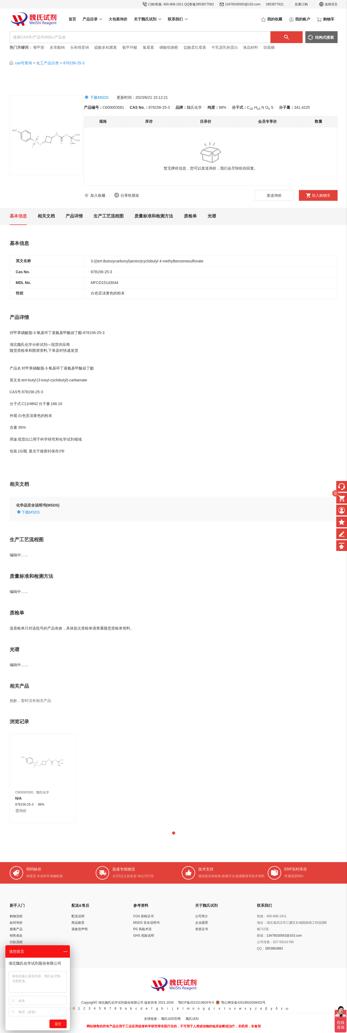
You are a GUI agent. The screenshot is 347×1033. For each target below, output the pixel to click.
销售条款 (16, 935)
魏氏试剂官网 (171, 1019)
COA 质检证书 (143, 916)
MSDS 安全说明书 (146, 923)
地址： (262, 923)
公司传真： (265, 942)
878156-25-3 (73, 63)
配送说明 (77, 916)
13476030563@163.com (242, 4)
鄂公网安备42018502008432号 (243, 1002)
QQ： (261, 948)
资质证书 (201, 929)
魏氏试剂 (192, 1019)
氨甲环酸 (129, 47)
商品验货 (77, 923)
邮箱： (262, 935)
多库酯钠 (58, 47)
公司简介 (201, 916)
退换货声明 (79, 929)
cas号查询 (23, 63)
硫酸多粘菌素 (105, 47)
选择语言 (328, 4)
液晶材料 (250, 47)
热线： (262, 916)
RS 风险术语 (142, 929)
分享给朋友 (129, 195)
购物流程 (16, 916)
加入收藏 (97, 195)
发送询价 (274, 195)
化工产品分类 (47, 63)
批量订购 (301, 4)
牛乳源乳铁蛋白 (225, 47)
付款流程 (16, 942)
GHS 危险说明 (143, 935)
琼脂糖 (269, 47)
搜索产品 (16, 929)
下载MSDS (99, 97)
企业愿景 (201, 923)
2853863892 (274, 948)
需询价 (21, 811)
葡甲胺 (38, 47)
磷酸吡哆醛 (168, 47)
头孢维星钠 (79, 47)
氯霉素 (148, 47)
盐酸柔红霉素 (195, 47)
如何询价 (16, 923)
